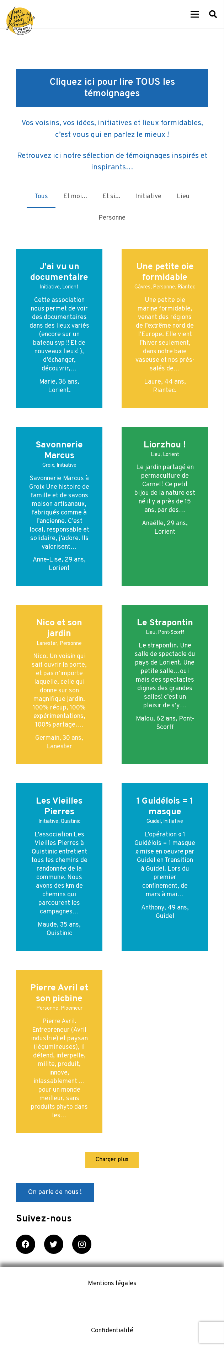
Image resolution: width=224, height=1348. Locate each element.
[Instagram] (81, 1244)
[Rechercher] (213, 14)
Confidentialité (112, 1331)
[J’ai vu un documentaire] (59, 328)
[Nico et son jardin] (59, 684)
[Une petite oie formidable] (165, 328)
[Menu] (195, 14)
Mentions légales (112, 1284)
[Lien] (20, 20)
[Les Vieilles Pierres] (59, 867)
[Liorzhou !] (165, 506)
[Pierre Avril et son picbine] (59, 1051)
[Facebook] (25, 1244)
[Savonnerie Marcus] (59, 506)
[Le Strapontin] (165, 684)
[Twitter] (53, 1244)
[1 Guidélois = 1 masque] (165, 867)
